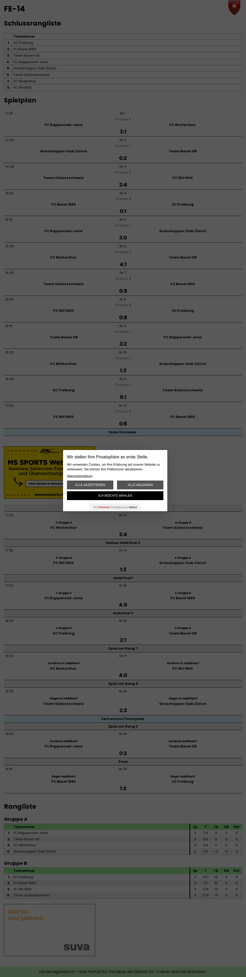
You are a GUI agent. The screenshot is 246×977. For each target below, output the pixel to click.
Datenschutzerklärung (79, 476)
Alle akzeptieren (90, 485)
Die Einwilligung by (115, 507)
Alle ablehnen (140, 485)
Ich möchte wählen (115, 496)
